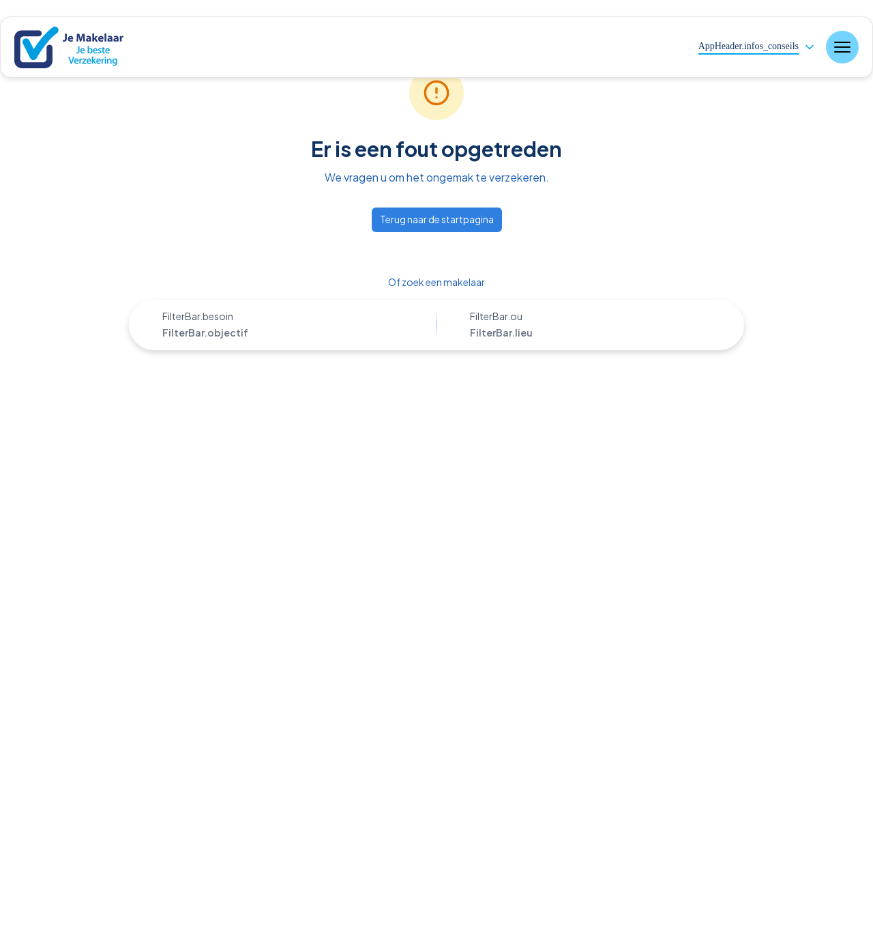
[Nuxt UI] (78, 47)
